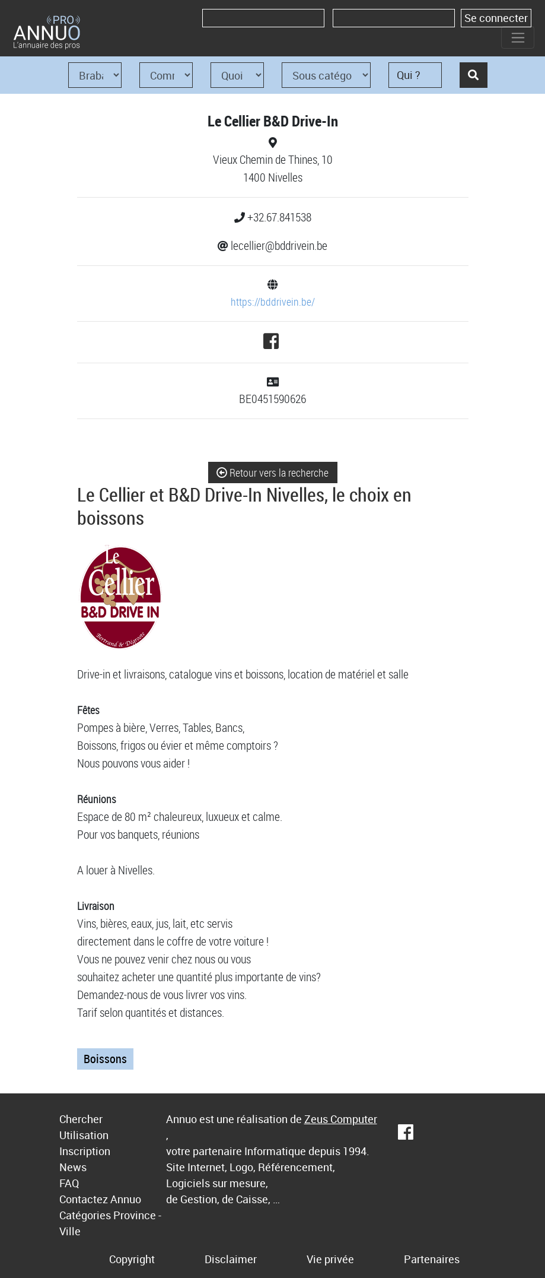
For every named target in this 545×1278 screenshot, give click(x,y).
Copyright (132, 1259)
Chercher (81, 1119)
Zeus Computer (340, 1119)
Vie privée (330, 1259)
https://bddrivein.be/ (273, 301)
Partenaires (432, 1259)
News (73, 1167)
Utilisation (84, 1135)
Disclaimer (231, 1259)
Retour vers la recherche (272, 472)
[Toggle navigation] (517, 37)
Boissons (105, 1059)
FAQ (69, 1183)
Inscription (84, 1151)
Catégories (85, 1215)
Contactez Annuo (100, 1199)
